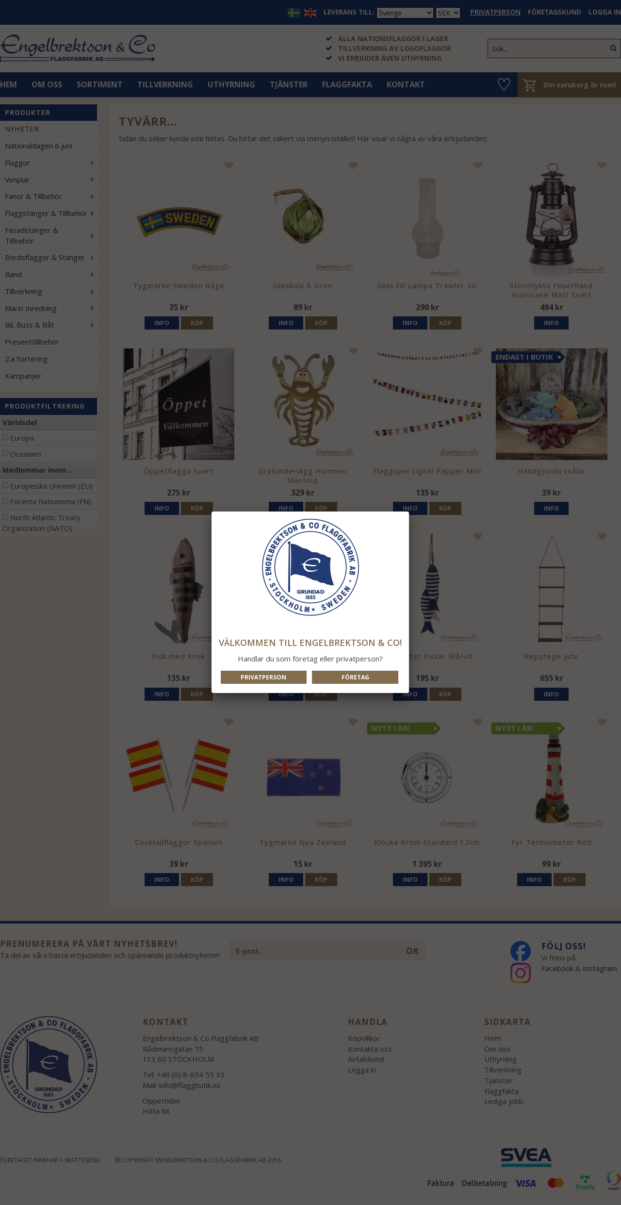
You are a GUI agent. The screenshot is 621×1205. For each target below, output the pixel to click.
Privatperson (263, 677)
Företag (355, 677)
